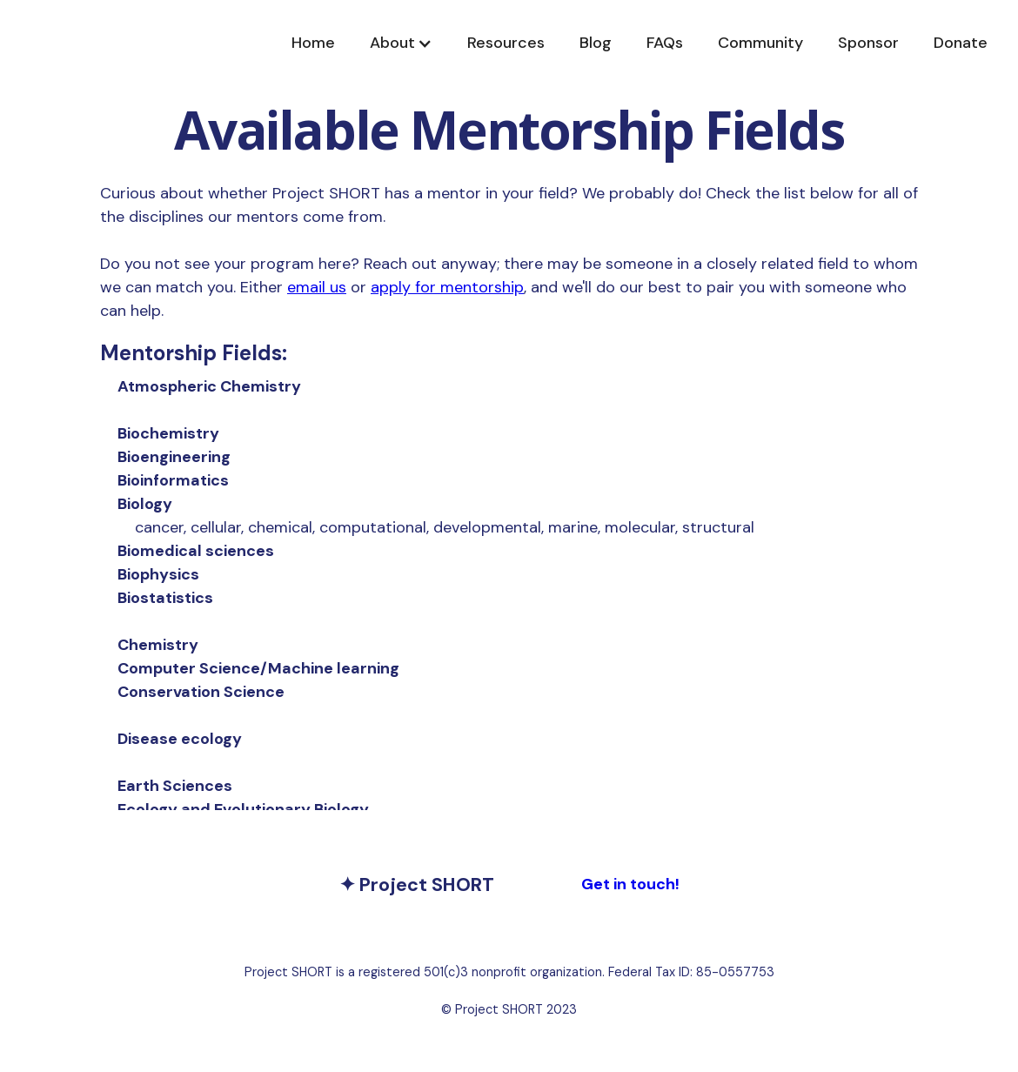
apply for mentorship (447, 287)
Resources (506, 42)
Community (760, 42)
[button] (401, 43)
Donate (961, 42)
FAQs (664, 42)
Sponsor (868, 42)
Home (313, 42)
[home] (187, 43)
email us (316, 287)
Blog (595, 42)
